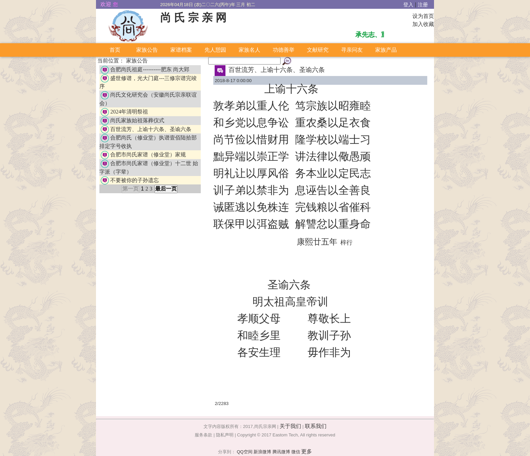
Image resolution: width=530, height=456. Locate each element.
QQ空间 (244, 451)
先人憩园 (215, 50)
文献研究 (318, 50)
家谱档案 (181, 50)
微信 (295, 451)
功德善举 (283, 50)
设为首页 (423, 16)
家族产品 (386, 50)
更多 (306, 451)
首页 (115, 50)
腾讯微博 (281, 451)
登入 (408, 4)
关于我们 (290, 426)
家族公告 (147, 50)
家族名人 (249, 50)
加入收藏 (423, 24)
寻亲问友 (352, 50)
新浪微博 (262, 451)
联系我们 (316, 426)
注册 (423, 4)
